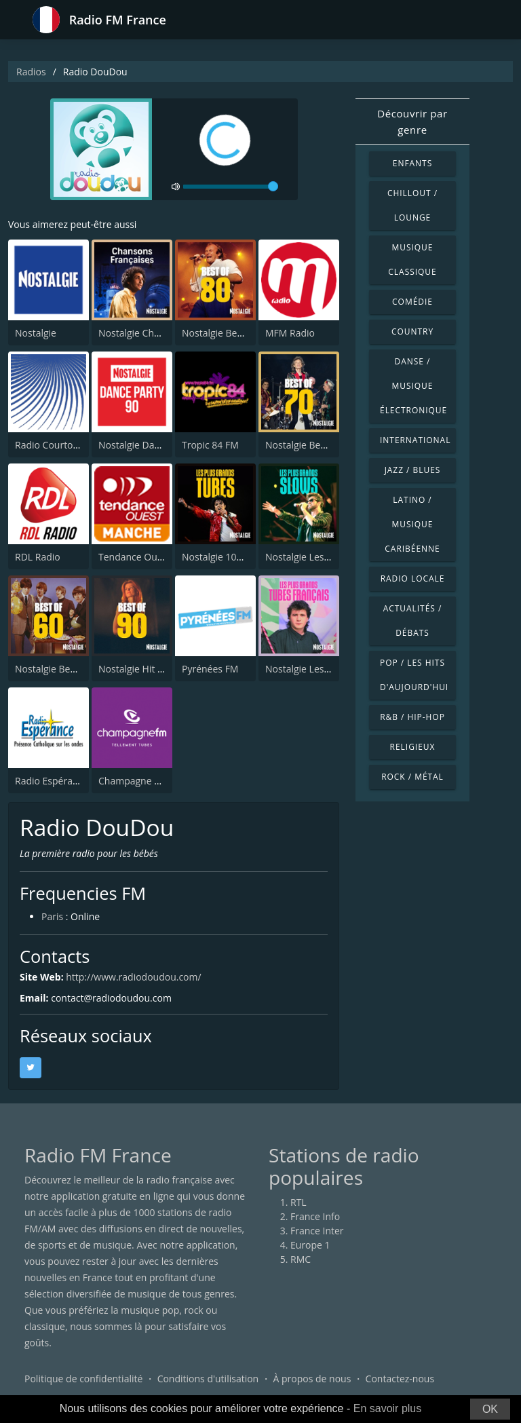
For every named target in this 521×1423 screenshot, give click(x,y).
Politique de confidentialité (83, 1378)
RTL (298, 1202)
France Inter (317, 1230)
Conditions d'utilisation (208, 1378)
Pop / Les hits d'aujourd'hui (414, 675)
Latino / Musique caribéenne (412, 524)
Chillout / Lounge (412, 205)
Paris (52, 916)
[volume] (230, 187)
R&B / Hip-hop (412, 717)
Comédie (412, 301)
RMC (300, 1259)
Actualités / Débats (412, 621)
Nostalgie (35, 332)
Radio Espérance (51, 780)
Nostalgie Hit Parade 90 (150, 668)
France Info (315, 1216)
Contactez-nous (400, 1378)
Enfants (412, 163)
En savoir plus (387, 1408)
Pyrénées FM (210, 668)
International (415, 440)
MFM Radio (290, 332)
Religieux (413, 747)
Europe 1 (310, 1244)
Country (412, 331)
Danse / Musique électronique (413, 386)
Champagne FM (133, 780)
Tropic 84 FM (210, 444)
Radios (31, 71)
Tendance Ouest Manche (153, 556)
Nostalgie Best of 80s (228, 332)
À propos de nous (312, 1378)
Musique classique (412, 260)
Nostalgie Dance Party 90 (153, 444)
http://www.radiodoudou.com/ (133, 976)
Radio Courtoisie (51, 444)
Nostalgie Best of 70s (311, 444)
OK (490, 1409)
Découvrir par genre (412, 121)
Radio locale (413, 578)
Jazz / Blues (413, 470)
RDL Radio (37, 556)
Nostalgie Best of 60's (62, 668)
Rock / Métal (412, 776)
